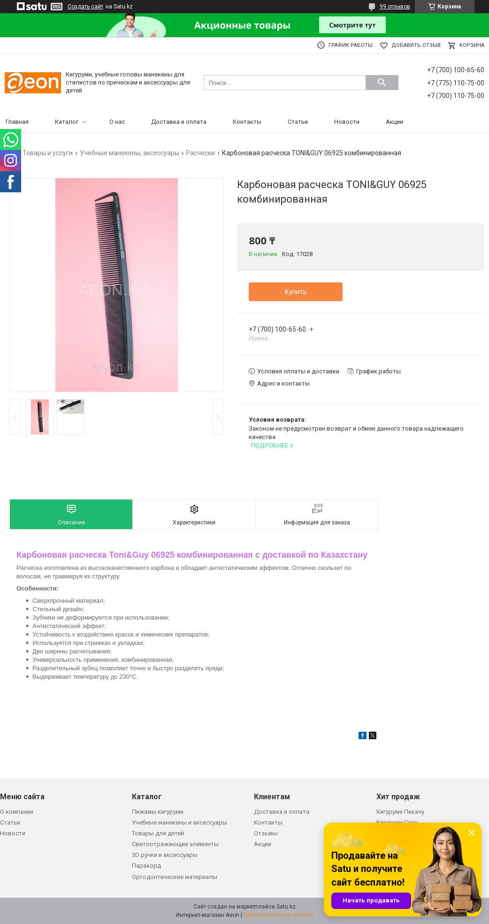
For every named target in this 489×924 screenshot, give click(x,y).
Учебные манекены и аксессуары (179, 822)
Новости (346, 121)
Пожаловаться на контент (278, 915)
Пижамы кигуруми (157, 811)
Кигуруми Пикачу (400, 811)
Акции (394, 121)
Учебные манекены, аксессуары (129, 153)
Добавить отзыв (416, 45)
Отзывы (266, 833)
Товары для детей (158, 833)
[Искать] (382, 82)
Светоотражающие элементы (175, 844)
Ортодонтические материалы (174, 876)
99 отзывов (395, 6)
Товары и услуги (48, 153)
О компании (16, 811)
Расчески (200, 153)
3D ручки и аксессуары (165, 854)
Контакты (247, 121)
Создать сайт (85, 6)
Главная (17, 121)
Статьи (298, 121)
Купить (296, 291)
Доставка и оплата (178, 121)
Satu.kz (286, 906)
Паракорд (146, 865)
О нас (117, 121)
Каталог (66, 121)
